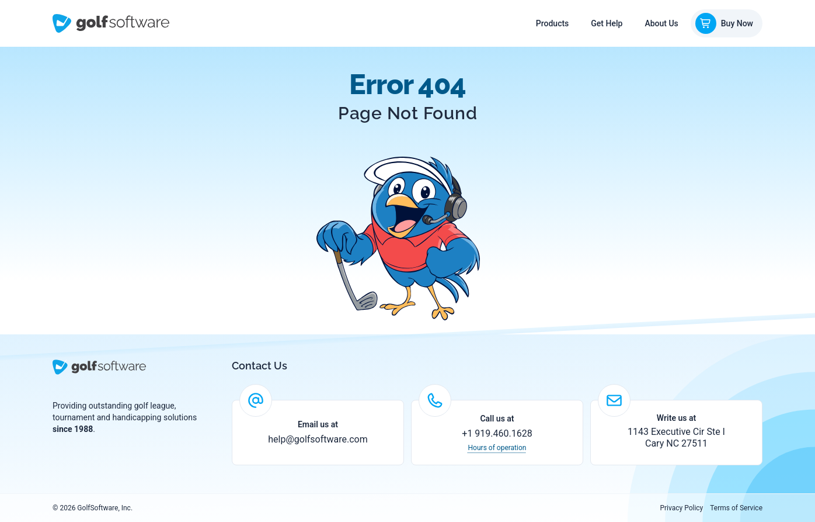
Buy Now (724, 23)
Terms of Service (736, 508)
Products (552, 23)
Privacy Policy (681, 508)
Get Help (606, 23)
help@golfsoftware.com (318, 439)
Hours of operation (497, 448)
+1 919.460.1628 (497, 433)
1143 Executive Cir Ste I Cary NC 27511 (676, 437)
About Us (661, 23)
